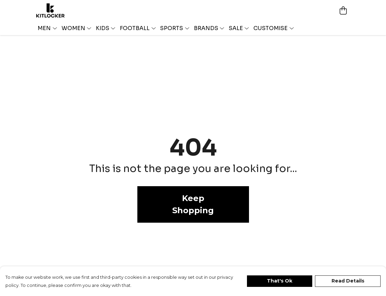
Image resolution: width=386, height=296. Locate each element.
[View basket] (343, 10)
